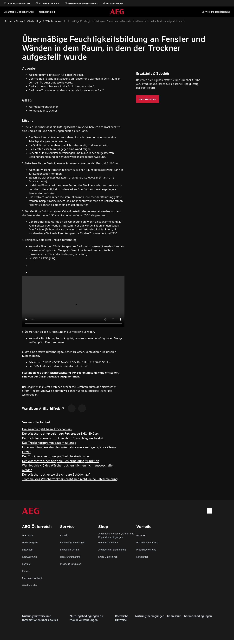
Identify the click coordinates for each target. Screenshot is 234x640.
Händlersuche (29, 585)
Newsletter (142, 556)
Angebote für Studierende (112, 549)
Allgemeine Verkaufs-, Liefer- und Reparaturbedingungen (116, 535)
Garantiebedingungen (198, 616)
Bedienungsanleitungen (72, 542)
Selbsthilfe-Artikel (69, 549)
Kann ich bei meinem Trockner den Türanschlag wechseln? (62, 438)
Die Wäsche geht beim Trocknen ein (47, 429)
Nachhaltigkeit (30, 542)
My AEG (140, 535)
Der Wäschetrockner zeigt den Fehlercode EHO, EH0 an (60, 433)
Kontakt (64, 535)
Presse (25, 570)
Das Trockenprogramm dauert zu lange (49, 442)
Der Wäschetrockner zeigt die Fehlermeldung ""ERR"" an (60, 461)
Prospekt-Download (70, 563)
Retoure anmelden (108, 542)
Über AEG (27, 535)
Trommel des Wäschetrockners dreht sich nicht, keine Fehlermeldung (70, 479)
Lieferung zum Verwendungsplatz (81, 3)
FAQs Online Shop (108, 556)
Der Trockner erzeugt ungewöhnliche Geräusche (55, 456)
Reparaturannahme (70, 556)
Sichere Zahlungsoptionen (17, 3)
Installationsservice (113, 3)
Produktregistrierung (147, 542)
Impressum (174, 616)
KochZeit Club (29, 556)
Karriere (26, 563)
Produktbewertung (146, 549)
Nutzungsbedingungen (149, 616)
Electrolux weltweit (32, 578)
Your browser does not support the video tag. (73, 301)
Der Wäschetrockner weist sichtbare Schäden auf (56, 474)
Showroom (27, 549)
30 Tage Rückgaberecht (48, 3)
